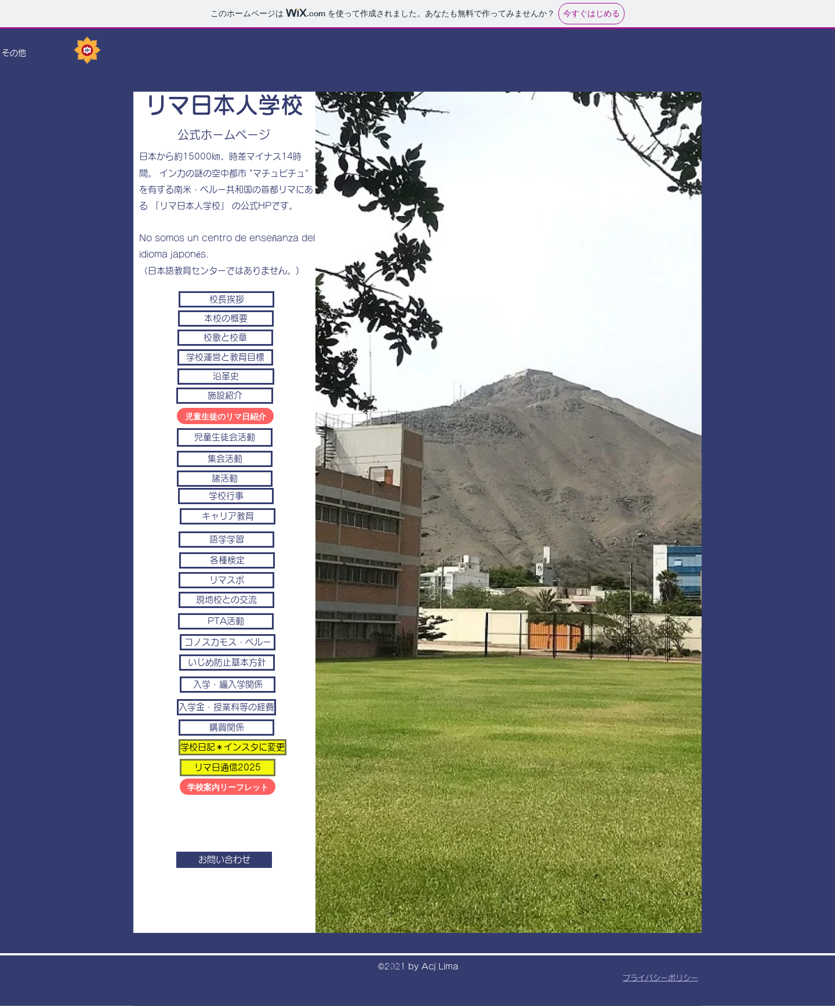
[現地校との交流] (226, 600)
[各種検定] (227, 560)
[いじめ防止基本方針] (227, 662)
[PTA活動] (226, 621)
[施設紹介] (224, 396)
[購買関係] (226, 727)
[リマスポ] (226, 580)
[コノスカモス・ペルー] (227, 642)
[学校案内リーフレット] (227, 787)
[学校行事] (226, 496)
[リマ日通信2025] (227, 767)
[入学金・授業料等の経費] (226, 707)
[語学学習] (226, 539)
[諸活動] (225, 479)
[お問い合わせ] (224, 860)
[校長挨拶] (226, 299)
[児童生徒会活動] (225, 437)
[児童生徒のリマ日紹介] (225, 416)
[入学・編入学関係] (227, 684)
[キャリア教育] (227, 516)
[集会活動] (225, 459)
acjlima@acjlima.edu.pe (153, 791)
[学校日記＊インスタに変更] (232, 747)
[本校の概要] (226, 318)
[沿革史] (225, 376)
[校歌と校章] (225, 338)
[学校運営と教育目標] (225, 357)
